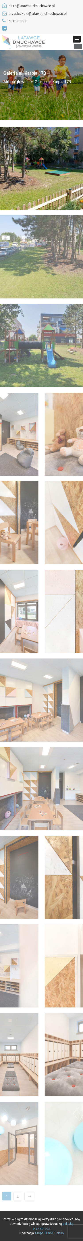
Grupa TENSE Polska (49, 1233)
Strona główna (16, 81)
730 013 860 (17, 21)
